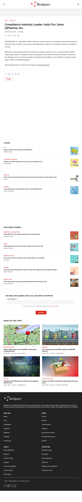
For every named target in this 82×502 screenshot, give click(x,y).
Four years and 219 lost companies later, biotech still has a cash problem (24, 258)
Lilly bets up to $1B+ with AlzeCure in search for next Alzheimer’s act (23, 161)
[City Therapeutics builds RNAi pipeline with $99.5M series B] (60, 335)
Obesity (6, 267)
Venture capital (9, 255)
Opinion (6, 186)
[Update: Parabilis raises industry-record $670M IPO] (74, 151)
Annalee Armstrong (8, 236)
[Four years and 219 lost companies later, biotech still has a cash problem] (74, 259)
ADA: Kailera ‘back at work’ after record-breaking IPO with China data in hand (25, 281)
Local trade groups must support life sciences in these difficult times (23, 189)
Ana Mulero (6, 260)
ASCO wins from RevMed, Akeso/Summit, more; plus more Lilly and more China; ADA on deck (30, 177)
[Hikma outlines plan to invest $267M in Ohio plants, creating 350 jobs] (22, 335)
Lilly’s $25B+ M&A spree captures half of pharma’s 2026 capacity (22, 234)
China (5, 244)
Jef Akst (5, 179)
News (6, 20)
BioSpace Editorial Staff (62, 385)
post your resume (43, 65)
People (8, 79)
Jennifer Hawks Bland (9, 191)
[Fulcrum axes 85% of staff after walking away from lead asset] (60, 366)
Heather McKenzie (8, 271)
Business (13, 20)
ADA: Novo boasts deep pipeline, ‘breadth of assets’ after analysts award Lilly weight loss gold (30, 269)
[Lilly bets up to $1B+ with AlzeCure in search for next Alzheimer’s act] (74, 163)
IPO (5, 147)
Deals (6, 378)
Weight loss (8, 279)
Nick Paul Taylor (21, 353)
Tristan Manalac (7, 163)
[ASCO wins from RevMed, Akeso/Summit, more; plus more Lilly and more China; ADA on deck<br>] (74, 178)
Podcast (6, 175)
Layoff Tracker (47, 378)
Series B (45, 347)
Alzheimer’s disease (10, 159)
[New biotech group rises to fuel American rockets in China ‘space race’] (74, 247)
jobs (33, 65)
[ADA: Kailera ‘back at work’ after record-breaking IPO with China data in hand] (74, 283)
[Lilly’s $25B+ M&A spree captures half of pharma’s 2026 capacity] (74, 235)
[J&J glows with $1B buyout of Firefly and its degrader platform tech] (22, 366)
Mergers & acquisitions (12, 232)
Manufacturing (9, 347)
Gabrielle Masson (8, 151)
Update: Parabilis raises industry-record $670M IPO (18, 150)
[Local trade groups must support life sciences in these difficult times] (74, 190)
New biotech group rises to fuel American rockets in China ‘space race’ (23, 246)
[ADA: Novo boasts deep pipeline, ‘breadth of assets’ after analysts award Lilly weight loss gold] (74, 271)
